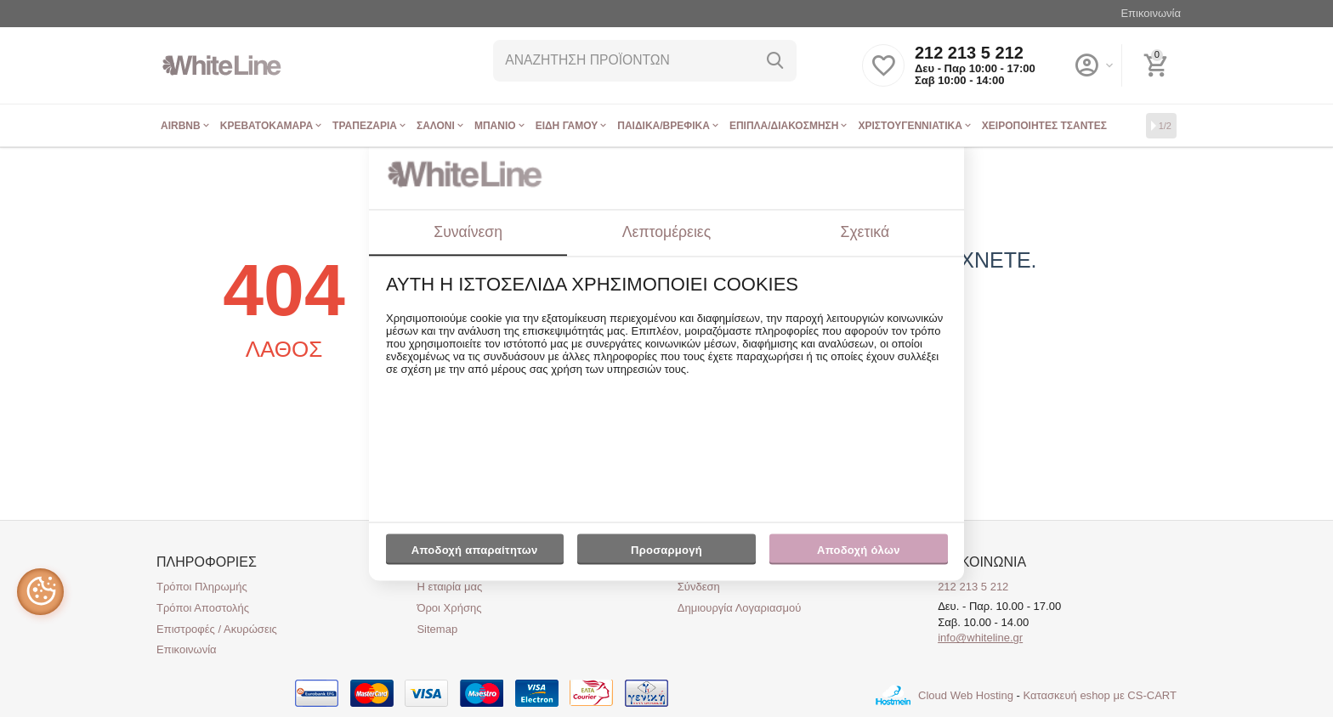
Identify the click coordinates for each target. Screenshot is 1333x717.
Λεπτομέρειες (666, 231)
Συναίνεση (468, 231)
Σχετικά (865, 231)
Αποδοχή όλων (858, 550)
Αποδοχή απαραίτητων (474, 550)
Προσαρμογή (666, 554)
